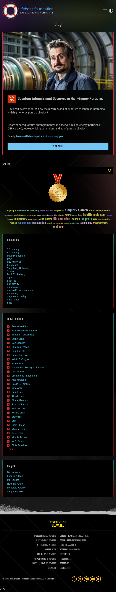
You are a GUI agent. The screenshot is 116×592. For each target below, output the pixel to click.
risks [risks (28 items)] (54, 223)
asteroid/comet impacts (20, 290)
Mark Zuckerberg (16, 274)
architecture (13, 287)
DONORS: (48, 550)
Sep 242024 (11, 99)
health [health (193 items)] (87, 215)
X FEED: (40, 545)
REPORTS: (64, 554)
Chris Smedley (19, 445)
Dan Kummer (19, 371)
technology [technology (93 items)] (86, 223)
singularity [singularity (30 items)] (59, 223)
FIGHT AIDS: (42, 554)
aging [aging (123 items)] (10, 210)
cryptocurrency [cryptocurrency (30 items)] (32, 215)
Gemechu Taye (19, 355)
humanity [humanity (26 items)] (110, 215)
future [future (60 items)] (68, 215)
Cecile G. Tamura (21, 384)
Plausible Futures (16, 487)
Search (109, 170)
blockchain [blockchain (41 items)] (9, 215)
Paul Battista (18, 351)
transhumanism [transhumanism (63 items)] (100, 223)
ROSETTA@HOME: (38, 564)
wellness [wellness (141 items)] (58, 227)
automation (13, 299)
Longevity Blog (15, 476)
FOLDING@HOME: (39, 559)
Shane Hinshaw (20, 400)
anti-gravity (13, 283)
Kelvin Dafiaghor (20, 359)
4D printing (13, 252)
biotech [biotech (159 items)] (83, 210)
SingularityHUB (15, 491)
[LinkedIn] (86, 579)
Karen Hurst (18, 363)
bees (9, 302)
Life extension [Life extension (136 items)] (61, 219)
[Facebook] (74, 579)
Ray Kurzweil (14, 261)
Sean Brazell (18, 408)
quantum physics (56, 137)
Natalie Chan (18, 412)
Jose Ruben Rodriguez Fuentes (28, 367)
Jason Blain (18, 433)
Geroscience (13, 472)
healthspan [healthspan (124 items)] (99, 215)
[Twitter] (80, 579)
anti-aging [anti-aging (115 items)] (32, 210)
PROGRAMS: (64, 559)
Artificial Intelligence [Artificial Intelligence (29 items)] (46, 211)
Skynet (10, 271)
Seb (14, 420)
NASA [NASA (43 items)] (95, 219)
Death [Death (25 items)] (43, 215)
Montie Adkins (19, 437)
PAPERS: (63, 564)
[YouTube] (92, 579)
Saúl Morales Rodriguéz (24, 330)
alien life (11, 280)
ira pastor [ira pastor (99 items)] (46, 219)
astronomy (13, 293)
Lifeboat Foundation (21, 579)
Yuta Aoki (17, 388)
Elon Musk (12, 265)
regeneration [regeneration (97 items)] (38, 223)
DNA (9, 258)
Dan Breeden (18, 342)
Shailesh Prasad (20, 347)
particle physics (42, 137)
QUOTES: (63, 568)
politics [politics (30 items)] (107, 220)
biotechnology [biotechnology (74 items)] (96, 210)
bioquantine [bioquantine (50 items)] (59, 210)
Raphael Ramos (20, 404)
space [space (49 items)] (66, 223)
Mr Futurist (13, 480)
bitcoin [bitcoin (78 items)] (106, 210)
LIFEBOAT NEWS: (66, 536)
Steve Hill (17, 416)
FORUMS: (50, 568)
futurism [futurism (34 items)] (74, 215)
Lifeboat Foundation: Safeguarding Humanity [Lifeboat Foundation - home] (50, 10)
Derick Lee (17, 392)
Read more (58, 146)
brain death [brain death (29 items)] (17, 215)
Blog (58, 24)
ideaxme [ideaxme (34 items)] (10, 220)
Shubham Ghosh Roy (23, 334)
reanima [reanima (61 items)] (13, 223)
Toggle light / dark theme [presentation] (111, 11)
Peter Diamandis (16, 255)
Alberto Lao (18, 396)
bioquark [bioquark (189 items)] (71, 210)
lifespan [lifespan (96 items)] (75, 219)
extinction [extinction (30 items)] (61, 215)
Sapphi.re (50, 579)
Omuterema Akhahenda (25, 137)
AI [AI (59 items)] (15, 210)
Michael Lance (19, 429)
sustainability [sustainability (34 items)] (74, 223)
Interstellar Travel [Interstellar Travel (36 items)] (34, 220)
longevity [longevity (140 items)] (86, 219)
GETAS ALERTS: (66, 541)
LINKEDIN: (40, 541)
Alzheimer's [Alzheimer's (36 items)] (21, 211)
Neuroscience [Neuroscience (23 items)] (101, 220)
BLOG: (62, 545)
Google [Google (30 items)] (80, 215)
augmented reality (16, 296)
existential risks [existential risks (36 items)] (51, 215)
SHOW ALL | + (11, 449)
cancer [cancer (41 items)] (23, 215)
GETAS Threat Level (58, 524)
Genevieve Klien (20, 326)
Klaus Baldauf (19, 379)
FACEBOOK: (38, 536)
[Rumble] (98, 579)
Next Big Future (15, 483)
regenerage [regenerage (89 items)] (24, 223)
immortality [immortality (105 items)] (20, 219)
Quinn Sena (18, 338)
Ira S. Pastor (18, 441)
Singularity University (18, 268)
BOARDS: (63, 550)
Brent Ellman (18, 425)
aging (10, 277)
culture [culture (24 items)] (39, 215)
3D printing (13, 249)
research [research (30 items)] (49, 223)
